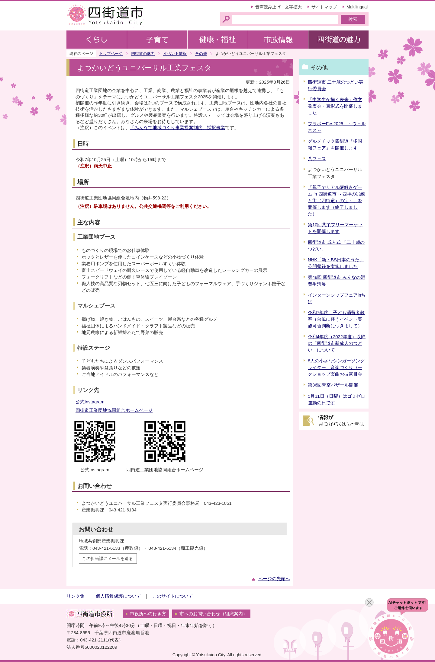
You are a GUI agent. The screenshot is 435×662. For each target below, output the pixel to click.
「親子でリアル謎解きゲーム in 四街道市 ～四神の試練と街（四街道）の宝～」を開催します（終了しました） (336, 200)
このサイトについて (172, 596)
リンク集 (75, 596)
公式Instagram (90, 401)
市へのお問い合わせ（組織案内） (213, 613)
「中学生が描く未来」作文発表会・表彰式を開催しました (335, 106)
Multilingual (357, 7)
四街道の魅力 (143, 53)
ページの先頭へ (274, 578)
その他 (201, 53)
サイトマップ (324, 7)
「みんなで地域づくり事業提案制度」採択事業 (177, 127)
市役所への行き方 (148, 613)
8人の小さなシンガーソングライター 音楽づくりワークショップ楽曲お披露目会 (336, 367)
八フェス (317, 158)
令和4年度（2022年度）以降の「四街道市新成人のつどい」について (337, 343)
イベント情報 (175, 53)
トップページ (111, 53)
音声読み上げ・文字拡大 (278, 7)
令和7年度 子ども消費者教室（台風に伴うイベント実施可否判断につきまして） (336, 319)
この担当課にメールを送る (107, 558)
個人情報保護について (118, 596)
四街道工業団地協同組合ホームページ (114, 410)
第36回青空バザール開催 (333, 385)
